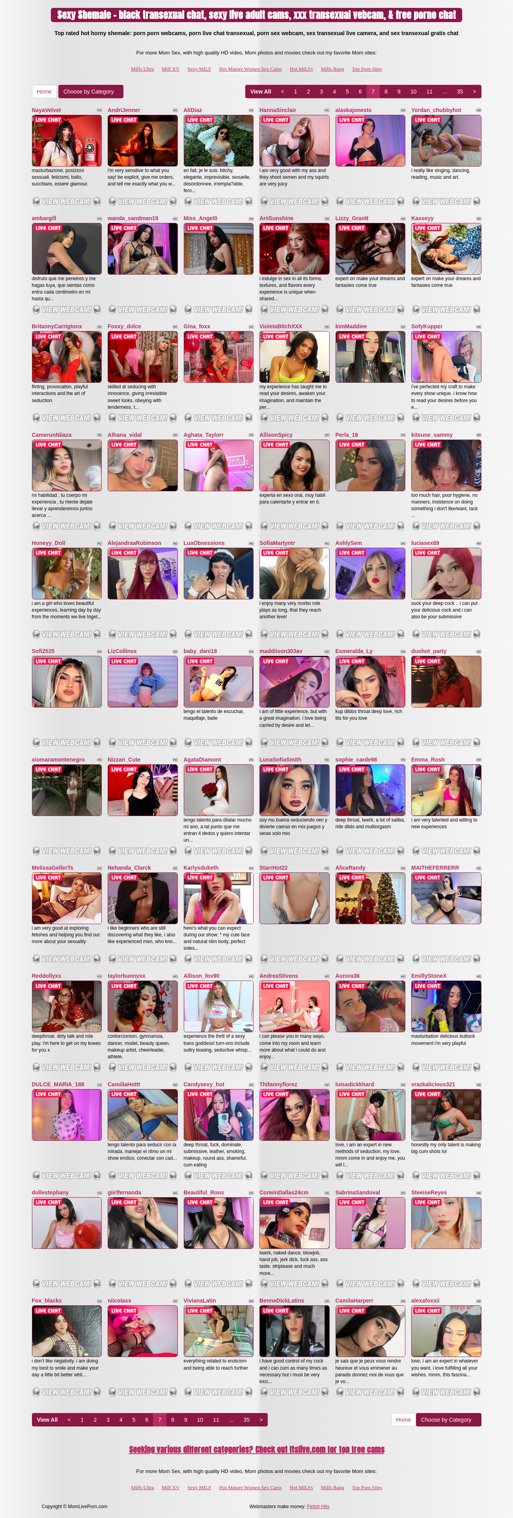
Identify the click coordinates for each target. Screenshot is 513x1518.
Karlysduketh (201, 868)
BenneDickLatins (281, 1300)
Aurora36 (348, 976)
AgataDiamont (202, 759)
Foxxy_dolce (124, 326)
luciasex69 (425, 543)
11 (429, 91)
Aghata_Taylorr (204, 435)
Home (44, 91)
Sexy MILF (199, 69)
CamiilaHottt (124, 1084)
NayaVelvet (46, 110)
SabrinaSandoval (358, 1192)
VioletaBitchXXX (280, 326)
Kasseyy (422, 218)
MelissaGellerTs (53, 868)
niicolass (119, 1300)
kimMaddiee (351, 326)
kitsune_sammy (432, 435)
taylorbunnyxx (127, 976)
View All (260, 91)
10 (413, 91)
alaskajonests (354, 110)
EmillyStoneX (428, 976)
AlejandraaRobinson (134, 543)
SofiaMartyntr (277, 543)
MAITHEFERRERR (435, 868)
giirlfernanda (124, 1192)
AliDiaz (193, 110)
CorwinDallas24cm (284, 1192)
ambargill (44, 218)
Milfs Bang (332, 69)
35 (460, 91)
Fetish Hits (318, 1506)
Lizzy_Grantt (352, 218)
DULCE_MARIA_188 (58, 1084)
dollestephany (50, 1192)
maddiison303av (280, 651)
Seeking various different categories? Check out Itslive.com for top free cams (256, 1449)
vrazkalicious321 (433, 1084)
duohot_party (428, 651)
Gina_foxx (197, 326)
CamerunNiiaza (52, 435)
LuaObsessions (204, 543)
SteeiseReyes (429, 1192)
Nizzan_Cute (124, 759)
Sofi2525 (43, 651)
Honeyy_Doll (48, 543)
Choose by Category (91, 91)
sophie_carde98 (356, 759)
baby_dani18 (200, 651)
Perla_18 (347, 435)
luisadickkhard (355, 1084)
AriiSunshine (276, 218)
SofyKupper (426, 326)
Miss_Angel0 (201, 218)
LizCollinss (122, 651)
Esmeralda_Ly (354, 651)
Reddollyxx (47, 976)
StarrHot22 (273, 868)
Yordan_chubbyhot (436, 110)
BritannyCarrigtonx (57, 326)
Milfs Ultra (142, 69)
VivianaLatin (200, 1300)
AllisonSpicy (276, 435)
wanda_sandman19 (133, 218)
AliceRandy (351, 868)
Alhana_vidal (125, 435)
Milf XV (170, 69)
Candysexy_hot (204, 1084)
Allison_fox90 (202, 976)
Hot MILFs (301, 69)
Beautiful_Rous (204, 1192)
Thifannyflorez (278, 1084)
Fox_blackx (47, 1300)
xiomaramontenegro (58, 759)
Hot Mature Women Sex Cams (250, 69)
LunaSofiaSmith (280, 759)
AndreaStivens (278, 976)
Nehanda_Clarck (129, 868)
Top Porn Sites (367, 69)
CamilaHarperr (355, 1300)
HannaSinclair (277, 110)
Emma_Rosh (428, 759)
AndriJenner (124, 110)
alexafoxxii (425, 1300)
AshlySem (349, 543)
